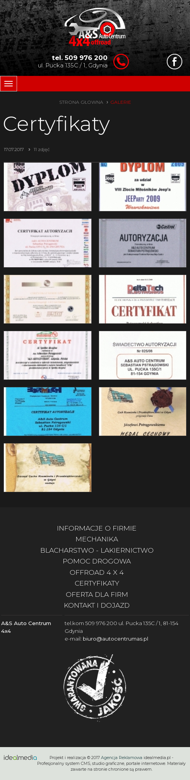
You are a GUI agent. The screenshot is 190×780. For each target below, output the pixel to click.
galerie (120, 102)
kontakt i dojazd (97, 605)
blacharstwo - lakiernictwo (97, 550)
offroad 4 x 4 (97, 572)
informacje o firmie (97, 528)
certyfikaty (97, 583)
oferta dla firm (97, 594)
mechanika (96, 539)
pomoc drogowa (97, 561)
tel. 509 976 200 (80, 58)
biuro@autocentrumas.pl (115, 639)
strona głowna (81, 102)
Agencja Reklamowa (121, 757)
